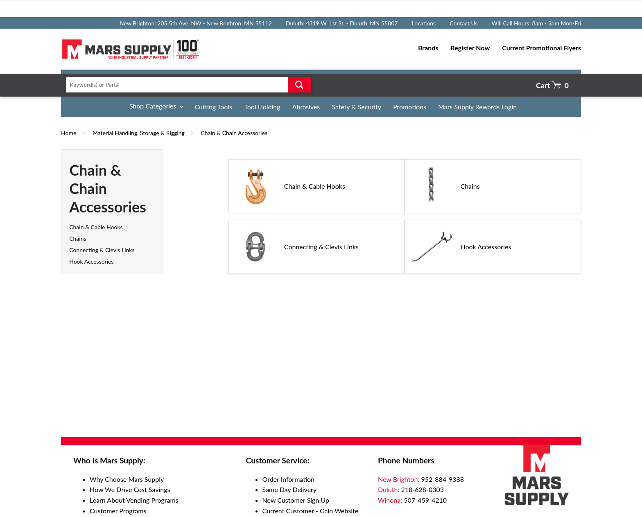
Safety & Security (356, 107)
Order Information (288, 479)
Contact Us (463, 23)
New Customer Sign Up (295, 500)
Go (299, 85)
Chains (77, 238)
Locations (424, 23)
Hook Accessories (91, 261)
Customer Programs (118, 511)
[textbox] (185, 85)
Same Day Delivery (289, 489)
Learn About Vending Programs (134, 500)
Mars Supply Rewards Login (477, 107)
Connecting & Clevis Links (101, 249)
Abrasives (306, 107)
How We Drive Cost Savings (130, 489)
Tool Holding (262, 107)
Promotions (409, 107)
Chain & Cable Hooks (95, 227)
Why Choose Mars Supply (127, 479)
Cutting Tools (214, 107)
